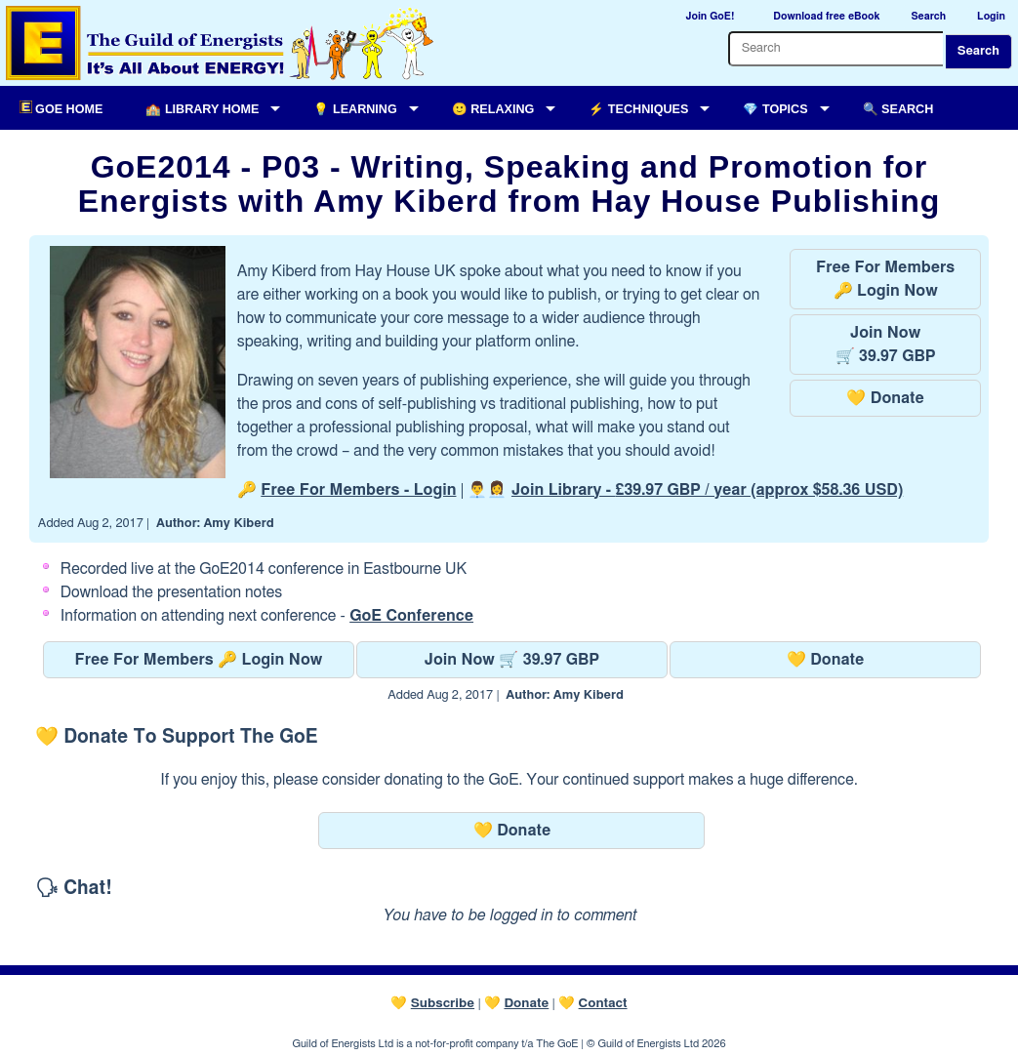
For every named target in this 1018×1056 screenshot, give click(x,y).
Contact (603, 1003)
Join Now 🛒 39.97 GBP (512, 660)
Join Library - (707, 490)
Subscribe (442, 1003)
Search (978, 51)
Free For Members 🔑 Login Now (199, 660)
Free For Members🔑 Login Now (885, 279)
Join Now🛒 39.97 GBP (885, 344)
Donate (526, 1003)
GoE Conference (411, 616)
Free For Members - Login (358, 490)
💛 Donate (884, 398)
